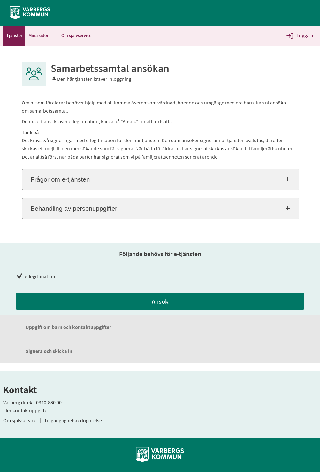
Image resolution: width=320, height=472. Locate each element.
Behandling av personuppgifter (74, 208)
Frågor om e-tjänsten (60, 179)
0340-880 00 (49, 402)
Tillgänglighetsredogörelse (73, 420)
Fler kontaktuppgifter (26, 410)
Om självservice (19, 420)
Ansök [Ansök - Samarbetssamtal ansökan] (160, 301)
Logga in (305, 35)
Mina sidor (41, 35)
